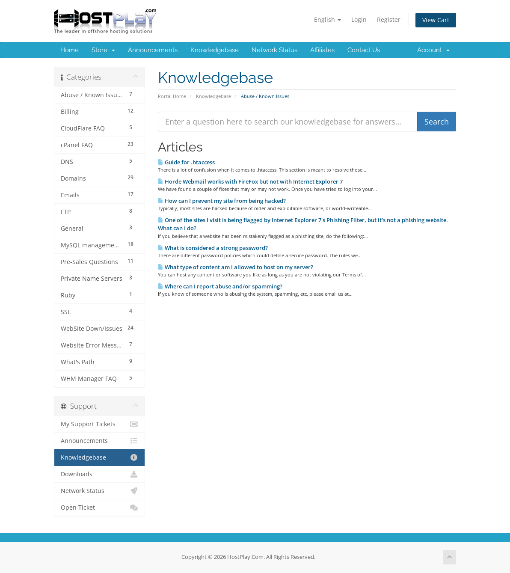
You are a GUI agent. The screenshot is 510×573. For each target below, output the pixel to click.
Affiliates (322, 50)
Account (433, 50)
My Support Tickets (99, 424)
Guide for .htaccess (186, 162)
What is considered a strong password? (213, 248)
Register (388, 19)
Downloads (99, 474)
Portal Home (172, 96)
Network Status (274, 50)
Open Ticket (99, 507)
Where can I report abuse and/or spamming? (220, 286)
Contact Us (363, 50)
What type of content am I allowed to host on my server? (235, 267)
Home (69, 50)
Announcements (153, 50)
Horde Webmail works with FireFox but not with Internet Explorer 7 (250, 181)
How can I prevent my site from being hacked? (222, 201)
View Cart (435, 20)
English (327, 19)
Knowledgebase (214, 50)
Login (359, 19)
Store (103, 50)
